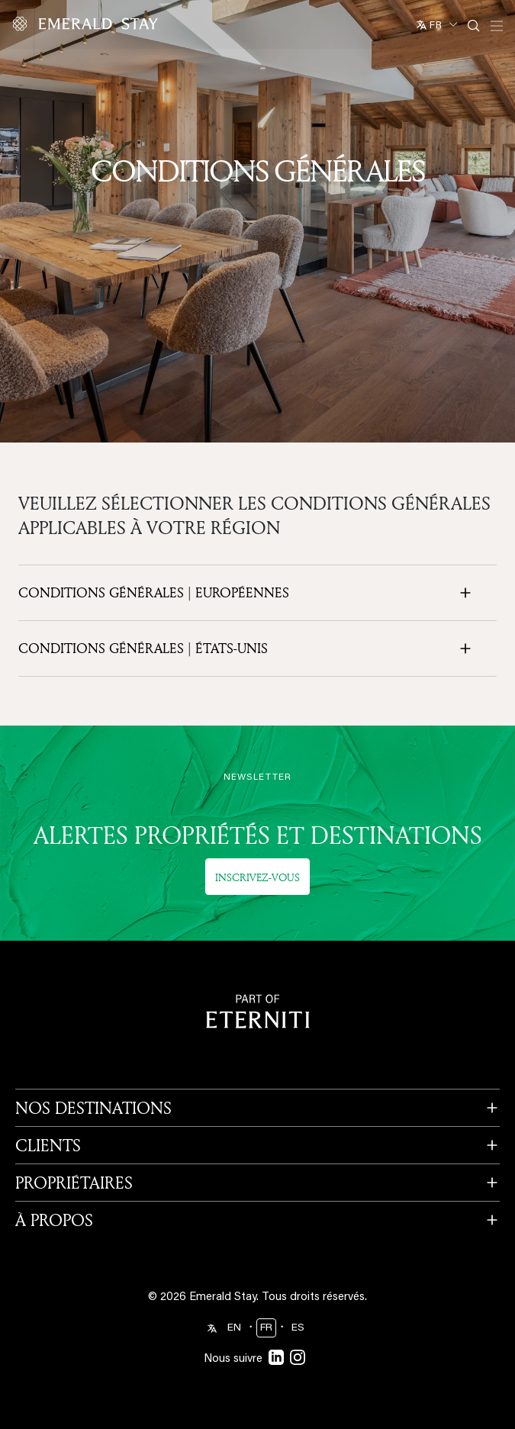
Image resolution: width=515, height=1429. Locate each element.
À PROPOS (54, 1220)
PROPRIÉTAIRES (74, 1182)
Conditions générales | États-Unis (143, 648)
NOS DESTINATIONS (93, 1107)
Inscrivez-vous (257, 877)
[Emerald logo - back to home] (87, 23)
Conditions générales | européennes (153, 593)
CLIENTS (48, 1145)
